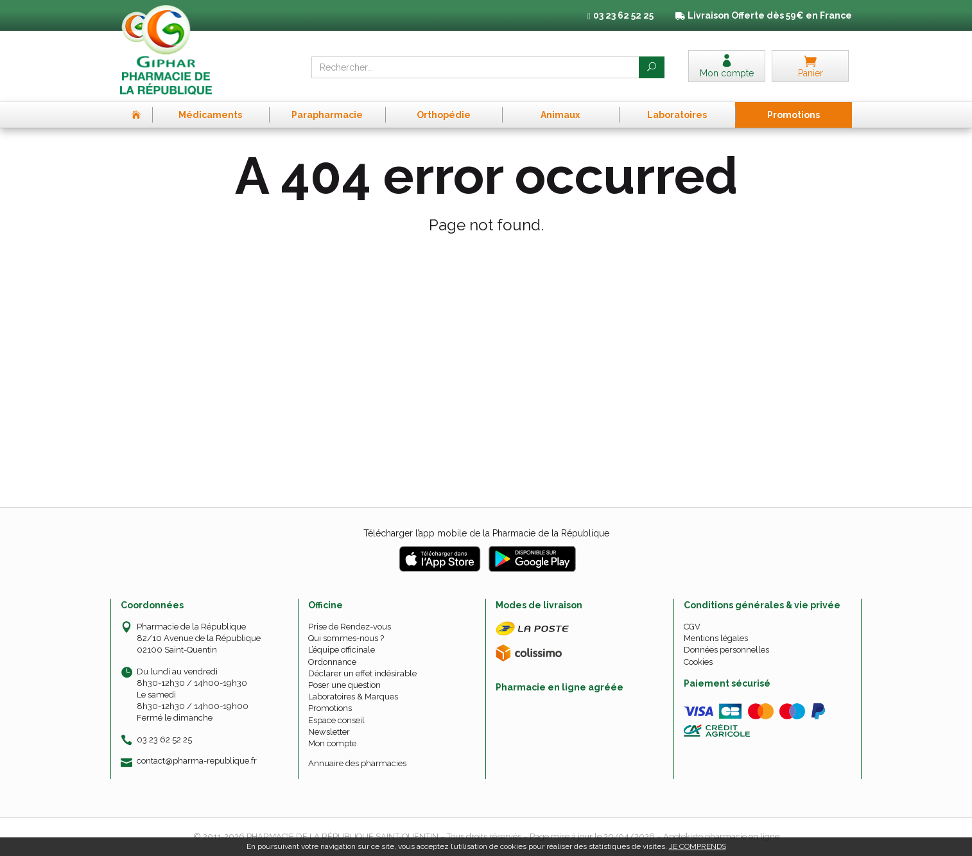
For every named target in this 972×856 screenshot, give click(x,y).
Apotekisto (721, 836)
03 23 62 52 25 (164, 739)
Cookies (698, 662)
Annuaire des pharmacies (357, 763)
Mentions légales (716, 638)
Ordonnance (332, 662)
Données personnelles (726, 650)
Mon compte (332, 743)
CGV (692, 626)
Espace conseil (336, 720)
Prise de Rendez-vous (349, 626)
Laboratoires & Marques (353, 696)
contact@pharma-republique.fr (197, 761)
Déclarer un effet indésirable (362, 673)
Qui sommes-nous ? (346, 638)
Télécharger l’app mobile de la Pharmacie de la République (486, 533)
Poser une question (344, 685)
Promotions (330, 708)
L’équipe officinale (341, 650)
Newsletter (329, 732)
